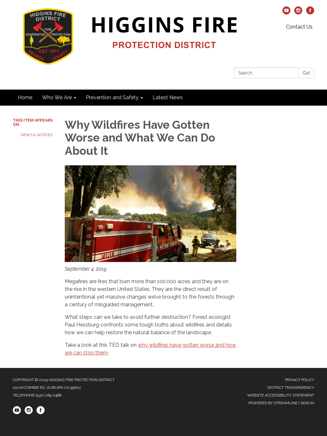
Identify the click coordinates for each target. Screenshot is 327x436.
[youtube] (286, 13)
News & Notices (37, 135)
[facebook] (310, 13)
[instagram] (298, 13)
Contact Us (299, 27)
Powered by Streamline (273, 403)
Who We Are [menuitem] (57, 97)
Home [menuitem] (25, 97)
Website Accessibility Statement (280, 395)
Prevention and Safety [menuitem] (112, 97)
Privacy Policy (299, 380)
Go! (306, 72)
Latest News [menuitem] (168, 97)
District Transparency (290, 387)
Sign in (307, 403)
